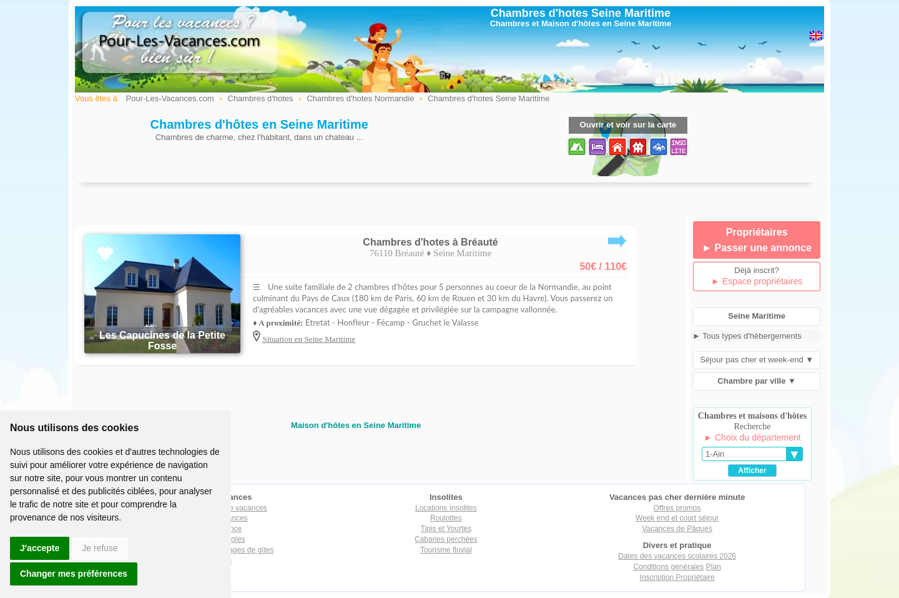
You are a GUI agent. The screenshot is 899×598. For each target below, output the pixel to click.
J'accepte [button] (39, 548)
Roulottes (446, 518)
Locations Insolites (446, 508)
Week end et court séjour (677, 518)
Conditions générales (668, 566)
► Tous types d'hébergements (747, 336)
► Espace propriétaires (756, 281)
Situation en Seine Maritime (308, 339)
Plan (713, 566)
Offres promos (677, 508)
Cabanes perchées (446, 539)
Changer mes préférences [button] (73, 574)
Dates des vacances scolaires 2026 (677, 556)
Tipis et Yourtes (446, 528)
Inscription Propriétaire (677, 577)
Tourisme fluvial (446, 550)
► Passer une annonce (757, 247)
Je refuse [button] (100, 548)
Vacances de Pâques (677, 528)
